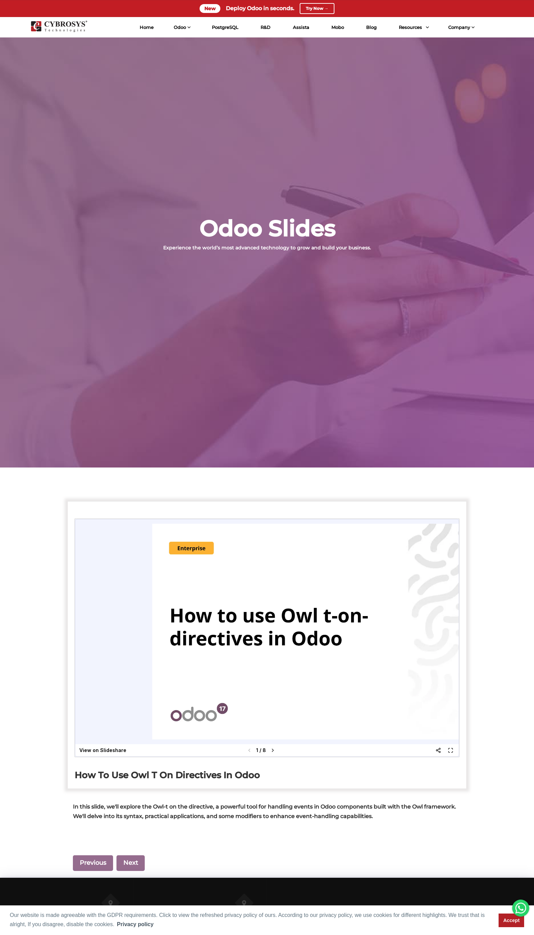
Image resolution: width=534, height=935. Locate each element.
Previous (93, 863)
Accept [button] (511, 920)
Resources (410, 27)
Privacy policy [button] (135, 924)
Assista (300, 27)
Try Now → (317, 8)
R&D (265, 27)
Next (130, 863)
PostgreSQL (224, 27)
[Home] (58, 27)
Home (146, 27)
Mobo (337, 27)
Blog (371, 27)
